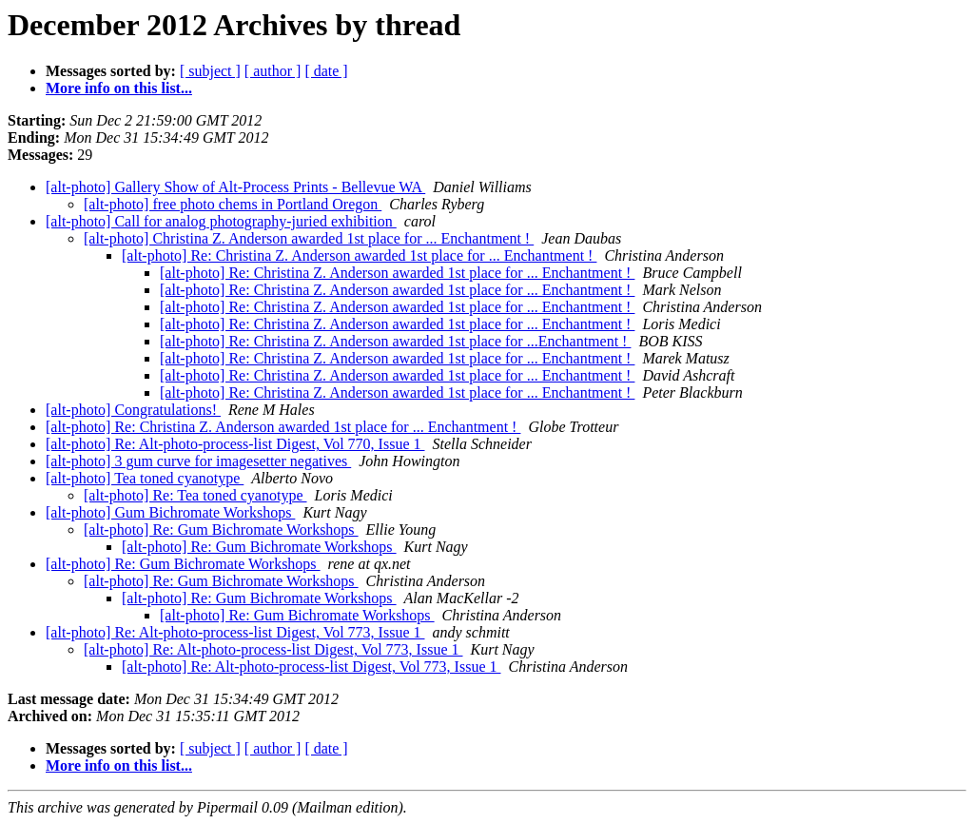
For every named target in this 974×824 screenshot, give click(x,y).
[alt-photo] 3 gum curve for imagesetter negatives (198, 461)
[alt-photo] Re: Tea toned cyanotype (195, 495)
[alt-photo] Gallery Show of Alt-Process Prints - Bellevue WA (235, 187)
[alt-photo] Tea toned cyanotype (145, 478)
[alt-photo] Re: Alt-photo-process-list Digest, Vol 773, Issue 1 (235, 632)
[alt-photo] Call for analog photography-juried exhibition (221, 221)
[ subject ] (210, 71)
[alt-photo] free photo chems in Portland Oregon (232, 204)
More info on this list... (119, 88)
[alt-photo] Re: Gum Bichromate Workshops (221, 529)
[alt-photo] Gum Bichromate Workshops (170, 512)
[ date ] (325, 71)
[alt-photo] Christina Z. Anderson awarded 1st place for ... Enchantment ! (309, 238)
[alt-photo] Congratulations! (133, 410)
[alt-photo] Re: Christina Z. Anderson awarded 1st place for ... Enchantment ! (359, 255)
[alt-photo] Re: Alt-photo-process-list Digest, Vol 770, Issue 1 (235, 444)
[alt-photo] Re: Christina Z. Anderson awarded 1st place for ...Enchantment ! (395, 341)
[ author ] (273, 71)
